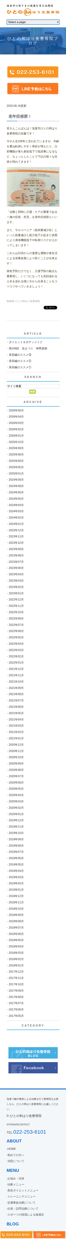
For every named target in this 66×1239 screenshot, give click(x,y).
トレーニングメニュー (21, 1196)
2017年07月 (16, 1003)
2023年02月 (16, 586)
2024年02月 (16, 517)
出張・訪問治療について (22, 1208)
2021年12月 (16, 668)
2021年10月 (16, 681)
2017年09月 (16, 990)
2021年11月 (16, 675)
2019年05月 (16, 864)
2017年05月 (16, 1015)
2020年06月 (16, 782)
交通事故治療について (21, 1202)
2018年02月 (16, 959)
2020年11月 (16, 751)
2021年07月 (16, 700)
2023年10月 (16, 542)
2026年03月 (16, 422)
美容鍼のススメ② (20, 360)
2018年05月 (16, 940)
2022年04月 (16, 643)
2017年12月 (16, 971)
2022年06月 (16, 631)
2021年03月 (16, 725)
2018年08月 (16, 921)
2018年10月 (16, 908)
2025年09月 (16, 448)
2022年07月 (16, 624)
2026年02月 (16, 429)
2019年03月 (16, 877)
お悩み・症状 (15, 1178)
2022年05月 (16, 637)
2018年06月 (16, 933)
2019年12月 (16, 820)
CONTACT (24, 1124)
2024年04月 (16, 505)
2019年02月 (16, 883)
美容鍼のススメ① (20, 367)
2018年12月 (16, 896)
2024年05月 (16, 498)
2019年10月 (16, 832)
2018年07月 (16, 927)
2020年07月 (16, 776)
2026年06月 (16, 410)
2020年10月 (16, 757)
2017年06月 (16, 1009)
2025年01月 (16, 473)
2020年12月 (16, 744)
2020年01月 (16, 814)
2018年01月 (16, 965)
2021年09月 (16, 687)
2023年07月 (16, 561)
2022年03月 (16, 650)
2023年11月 (16, 536)
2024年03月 (16, 511)
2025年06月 (16, 460)
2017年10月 (16, 984)
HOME (11, 1148)
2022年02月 (16, 656)
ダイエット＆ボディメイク (26, 342)
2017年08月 (16, 996)
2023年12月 (16, 530)
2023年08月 (16, 555)
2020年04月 (16, 795)
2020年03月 (16, 801)
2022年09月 (16, 618)
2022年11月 (16, 605)
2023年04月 (16, 574)
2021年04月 (16, 719)
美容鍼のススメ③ (20, 354)
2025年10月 (16, 441)
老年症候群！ (20, 116)
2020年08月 (16, 769)
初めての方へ (15, 1155)
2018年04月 (16, 946)
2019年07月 (16, 851)
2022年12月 (16, 599)
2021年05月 (16, 713)
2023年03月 (16, 580)
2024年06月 (16, 492)
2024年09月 (16, 479)
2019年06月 (16, 858)
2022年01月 (16, 662)
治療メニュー (15, 1184)
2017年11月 (16, 977)
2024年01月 (16, 523)
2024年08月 (16, 486)
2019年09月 (16, 839)
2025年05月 (16, 467)
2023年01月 (16, 593)
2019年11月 (16, 826)
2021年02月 (16, 732)
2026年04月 (16, 416)
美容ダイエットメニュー (22, 1190)
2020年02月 (16, 807)
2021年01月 (16, 738)
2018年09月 (16, 914)
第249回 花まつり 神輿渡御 (28, 348)
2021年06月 (16, 706)
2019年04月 (16, 870)
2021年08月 (16, 694)
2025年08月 (16, 454)
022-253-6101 (29, 1132)
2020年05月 (16, 788)
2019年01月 (16, 889)
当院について (15, 1161)
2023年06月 (16, 567)
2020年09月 (16, 763)
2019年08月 (16, 845)
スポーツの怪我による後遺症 (25, 1214)
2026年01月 (16, 435)
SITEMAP (12, 1124)
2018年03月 (16, 952)
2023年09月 (16, 549)
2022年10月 (16, 612)
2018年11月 (16, 902)
